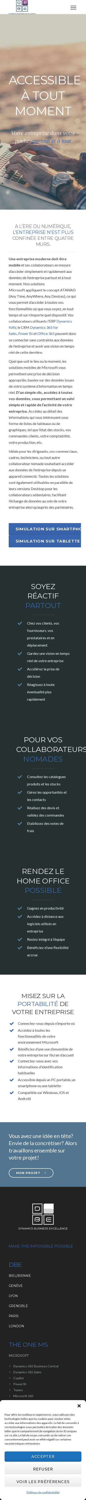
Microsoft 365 (23, 1396)
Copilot (18, 1378)
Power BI (25, 333)
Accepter (43, 1456)
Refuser (43, 1469)
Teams (18, 1390)
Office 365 (46, 333)
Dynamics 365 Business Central (35, 1366)
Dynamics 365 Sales (27, 1372)
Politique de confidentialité (43, 1492)
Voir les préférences (43, 1482)
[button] (79, 1406)
